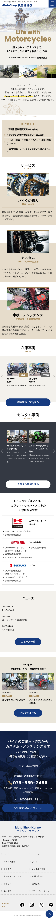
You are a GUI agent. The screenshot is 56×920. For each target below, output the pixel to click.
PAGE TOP (49, 914)
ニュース (36, 854)
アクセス (7, 884)
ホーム (7, 854)
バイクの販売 (9, 862)
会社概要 (7, 891)
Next (54, 76)
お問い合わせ (37, 876)
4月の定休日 (8, 630)
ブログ (35, 862)
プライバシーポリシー (41, 891)
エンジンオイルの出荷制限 (14, 620)
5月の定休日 (8, 610)
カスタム (7, 869)
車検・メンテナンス (12, 876)
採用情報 (36, 884)
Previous (49, 76)
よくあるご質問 (38, 869)
